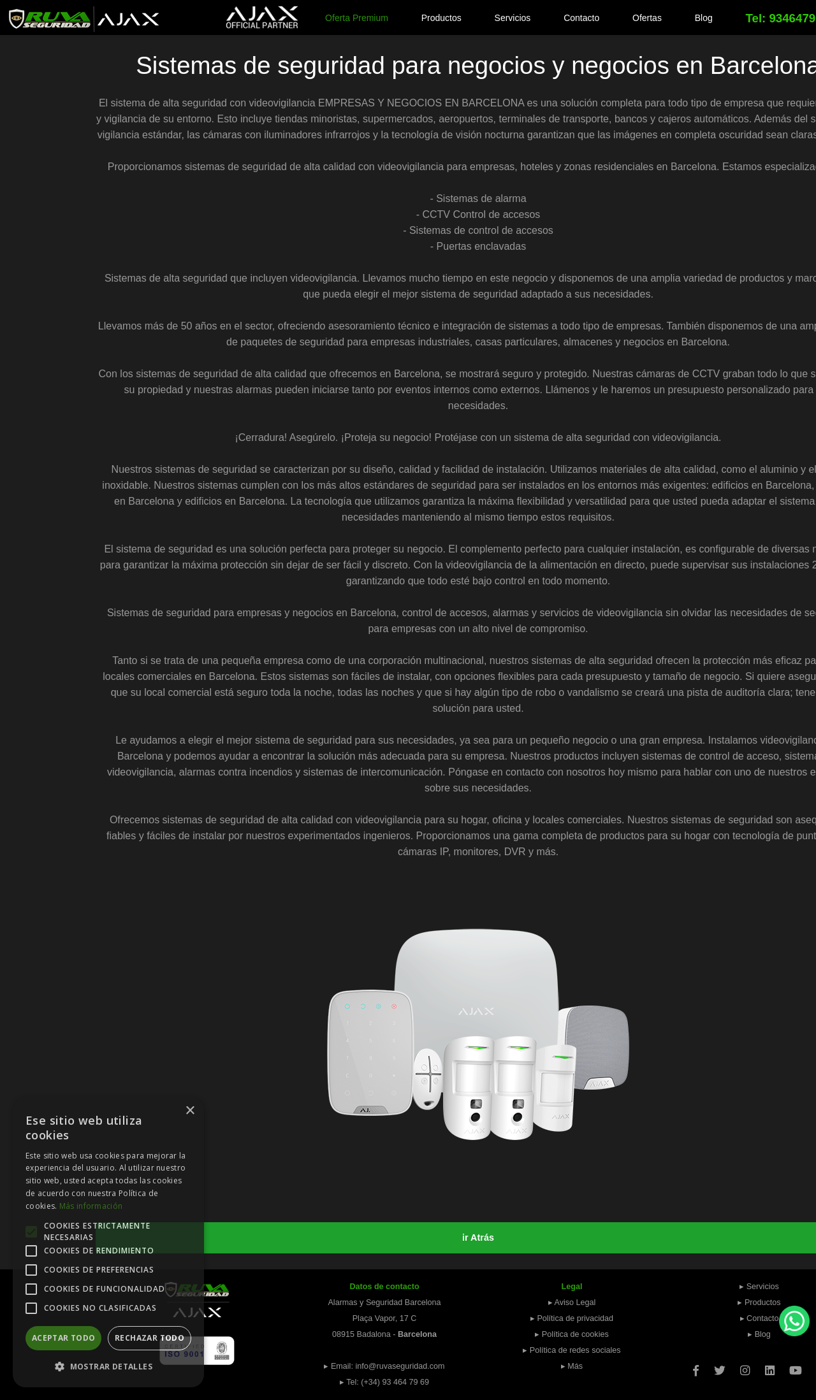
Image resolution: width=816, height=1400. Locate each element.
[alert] (108, 1242)
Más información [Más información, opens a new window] (91, 1206)
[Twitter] (720, 1366)
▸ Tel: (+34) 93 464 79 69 (384, 1382)
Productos (441, 18)
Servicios (513, 18)
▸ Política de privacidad (571, 1318)
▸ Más (572, 1366)
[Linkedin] (770, 1366)
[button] (108, 1367)
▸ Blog (759, 1334)
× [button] (189, 1111)
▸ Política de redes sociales (571, 1350)
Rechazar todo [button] (149, 1337)
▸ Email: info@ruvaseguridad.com (384, 1366)
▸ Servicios (759, 1286)
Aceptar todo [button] (64, 1337)
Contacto (581, 18)
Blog (704, 18)
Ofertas (647, 18)
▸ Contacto (759, 1318)
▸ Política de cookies (572, 1334)
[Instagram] (745, 1366)
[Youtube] (795, 1366)
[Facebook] (696, 1366)
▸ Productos (759, 1302)
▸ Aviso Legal (572, 1302)
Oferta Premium (356, 18)
